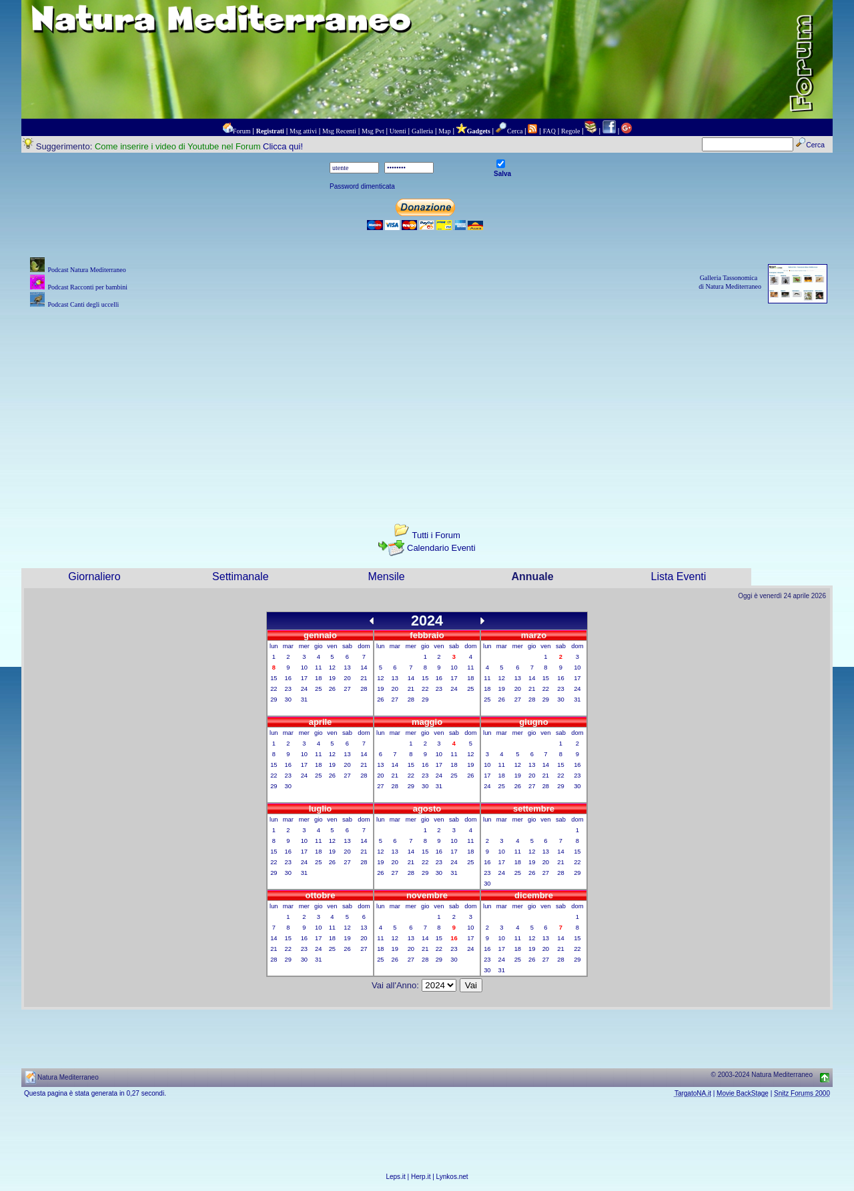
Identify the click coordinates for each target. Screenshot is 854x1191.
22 (273, 689)
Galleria (422, 131)
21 (363, 678)
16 (288, 678)
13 (347, 667)
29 (273, 699)
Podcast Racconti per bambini (87, 287)
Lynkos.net (452, 1176)
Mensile (386, 576)
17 (304, 678)
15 (273, 678)
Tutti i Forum (436, 535)
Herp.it (420, 1176)
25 (318, 689)
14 (363, 667)
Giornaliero (94, 576)
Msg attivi (303, 131)
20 (347, 678)
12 (332, 667)
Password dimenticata (362, 186)
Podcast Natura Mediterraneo (86, 269)
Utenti (398, 131)
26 (332, 689)
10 (304, 667)
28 (363, 689)
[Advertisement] (427, 404)
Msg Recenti (339, 131)
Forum (242, 131)
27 (347, 689)
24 (304, 689)
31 (304, 699)
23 (288, 689)
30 (288, 699)
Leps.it (395, 1176)
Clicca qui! (283, 146)
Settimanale (240, 576)
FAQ (549, 131)
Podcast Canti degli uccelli (83, 304)
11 (318, 667)
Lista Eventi (679, 576)
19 (332, 678)
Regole (570, 131)
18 (318, 678)
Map (444, 131)
